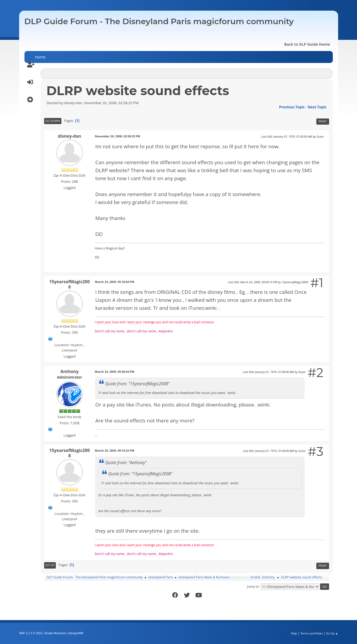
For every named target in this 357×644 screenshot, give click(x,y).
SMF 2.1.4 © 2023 (31, 633)
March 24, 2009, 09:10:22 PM (115, 450)
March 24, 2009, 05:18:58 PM (115, 282)
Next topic (317, 107)
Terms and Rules (311, 633)
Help (294, 633)
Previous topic (292, 107)
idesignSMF (76, 633)
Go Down (52, 121)
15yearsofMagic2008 (69, 284)
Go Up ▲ (332, 633)
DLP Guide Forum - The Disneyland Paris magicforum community (159, 21)
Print (322, 121)
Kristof (256, 577)
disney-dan (69, 136)
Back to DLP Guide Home (307, 44)
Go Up (50, 565)
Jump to (253, 586)
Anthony (69, 371)
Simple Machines (55, 633)
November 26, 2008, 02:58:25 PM (117, 136)
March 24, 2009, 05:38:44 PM (115, 372)
